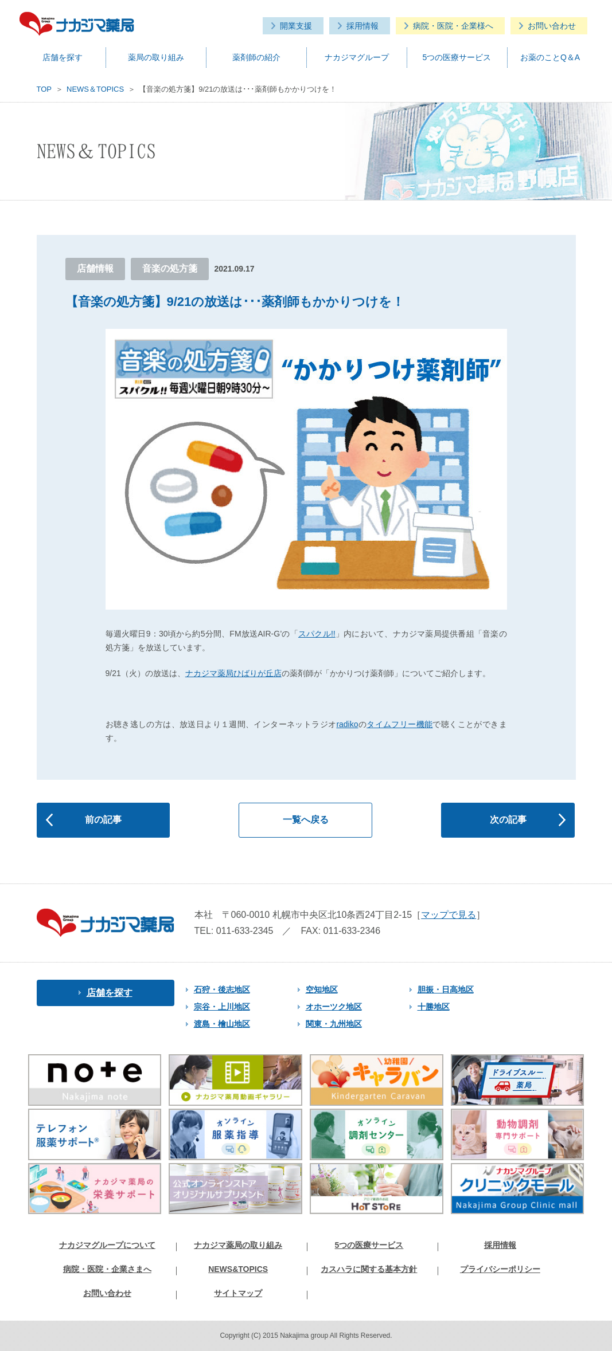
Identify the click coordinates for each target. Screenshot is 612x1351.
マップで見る (448, 915)
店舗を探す (62, 57)
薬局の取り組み (156, 57)
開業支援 (296, 25)
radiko (347, 724)
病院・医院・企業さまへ (107, 1269)
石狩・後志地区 (218, 989)
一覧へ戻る (306, 819)
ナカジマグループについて (107, 1245)
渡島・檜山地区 (218, 1023)
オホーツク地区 (330, 1006)
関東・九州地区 (330, 1023)
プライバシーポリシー (500, 1269)
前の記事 (103, 819)
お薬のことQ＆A (550, 57)
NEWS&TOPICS (238, 1269)
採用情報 (362, 25)
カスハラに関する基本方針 (369, 1269)
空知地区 (318, 989)
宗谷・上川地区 (218, 1006)
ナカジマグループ (357, 57)
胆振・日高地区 (442, 989)
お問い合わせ (552, 25)
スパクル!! (317, 633)
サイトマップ (238, 1293)
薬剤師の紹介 (256, 57)
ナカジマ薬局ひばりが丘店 (233, 673)
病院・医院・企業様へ (453, 25)
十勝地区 (430, 1006)
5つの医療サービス (457, 57)
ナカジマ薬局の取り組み (238, 1245)
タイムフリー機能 (399, 724)
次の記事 (508, 819)
